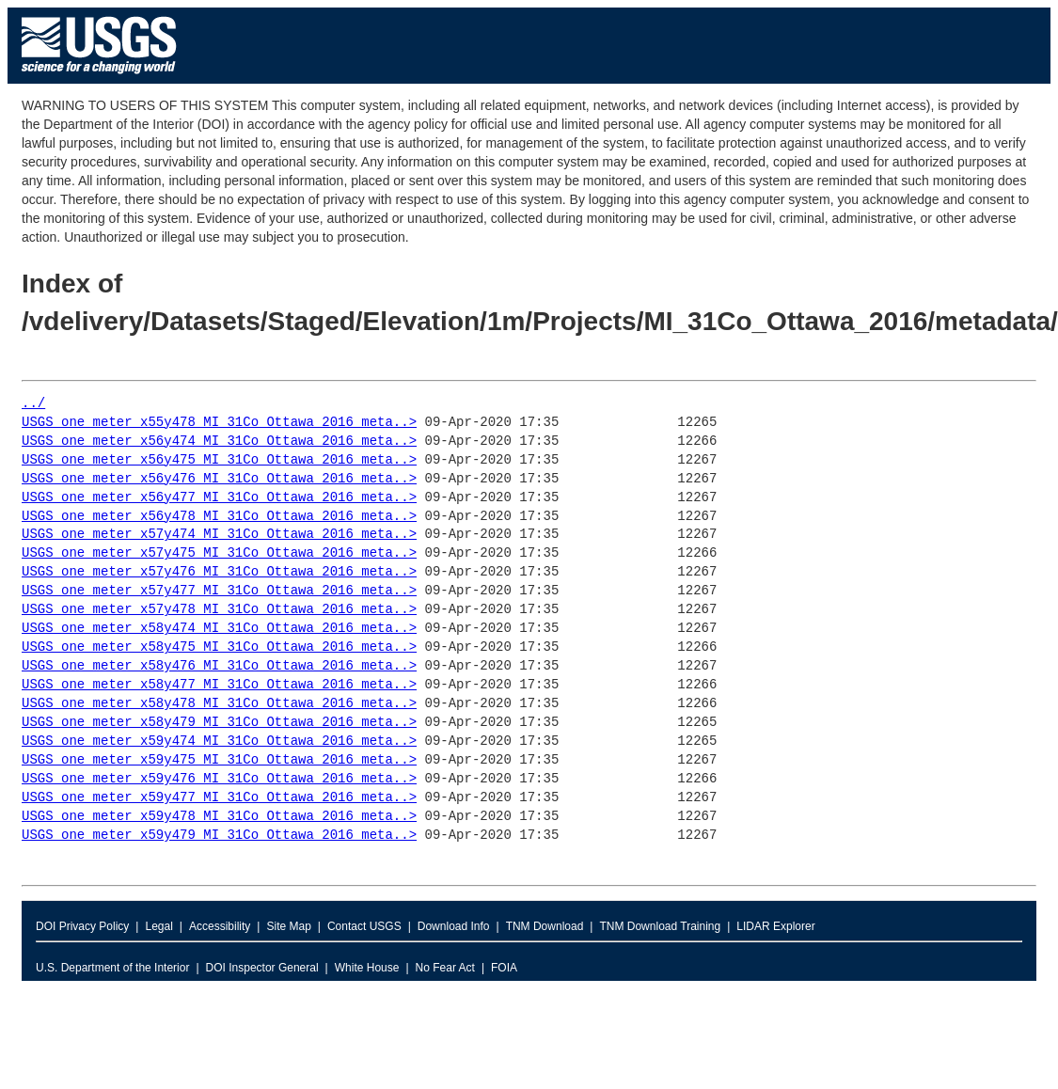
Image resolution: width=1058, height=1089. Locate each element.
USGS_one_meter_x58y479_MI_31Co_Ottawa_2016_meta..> (219, 723)
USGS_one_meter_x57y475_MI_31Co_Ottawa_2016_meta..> (219, 553)
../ (33, 404)
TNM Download (545, 926)
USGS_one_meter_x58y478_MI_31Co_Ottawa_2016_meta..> (219, 704)
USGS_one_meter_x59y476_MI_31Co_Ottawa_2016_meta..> (219, 779)
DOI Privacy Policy (82, 926)
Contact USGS (364, 926)
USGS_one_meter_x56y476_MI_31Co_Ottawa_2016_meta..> (219, 479)
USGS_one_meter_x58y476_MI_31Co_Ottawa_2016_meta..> (219, 666)
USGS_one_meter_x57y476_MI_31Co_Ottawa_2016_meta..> (219, 572)
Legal (158, 926)
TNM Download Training (659, 926)
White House (367, 967)
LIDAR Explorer (775, 926)
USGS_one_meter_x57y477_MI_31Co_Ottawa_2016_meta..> (219, 591)
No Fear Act (445, 967)
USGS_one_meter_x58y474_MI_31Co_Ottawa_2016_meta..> (219, 629)
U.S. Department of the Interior (112, 967)
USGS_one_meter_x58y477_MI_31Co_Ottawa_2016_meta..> (219, 685)
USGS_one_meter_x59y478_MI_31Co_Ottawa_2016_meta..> (219, 817)
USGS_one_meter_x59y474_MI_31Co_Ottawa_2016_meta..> (219, 741)
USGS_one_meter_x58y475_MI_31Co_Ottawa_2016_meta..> (219, 647)
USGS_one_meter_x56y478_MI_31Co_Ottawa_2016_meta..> (219, 517)
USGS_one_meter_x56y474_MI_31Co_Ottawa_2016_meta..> (219, 441)
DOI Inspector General (262, 967)
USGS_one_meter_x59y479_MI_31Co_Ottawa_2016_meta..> (219, 835)
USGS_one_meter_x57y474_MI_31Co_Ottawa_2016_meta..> (219, 535)
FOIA (504, 967)
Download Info (454, 926)
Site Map (288, 926)
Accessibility (219, 926)
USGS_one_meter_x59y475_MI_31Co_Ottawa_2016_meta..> (219, 760)
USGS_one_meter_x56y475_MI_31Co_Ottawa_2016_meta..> (219, 460)
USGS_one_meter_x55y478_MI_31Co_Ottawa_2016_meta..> (219, 423)
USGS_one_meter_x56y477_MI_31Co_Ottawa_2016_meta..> (219, 498)
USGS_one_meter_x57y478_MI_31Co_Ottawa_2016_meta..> (219, 610)
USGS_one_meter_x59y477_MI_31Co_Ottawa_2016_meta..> (219, 798)
